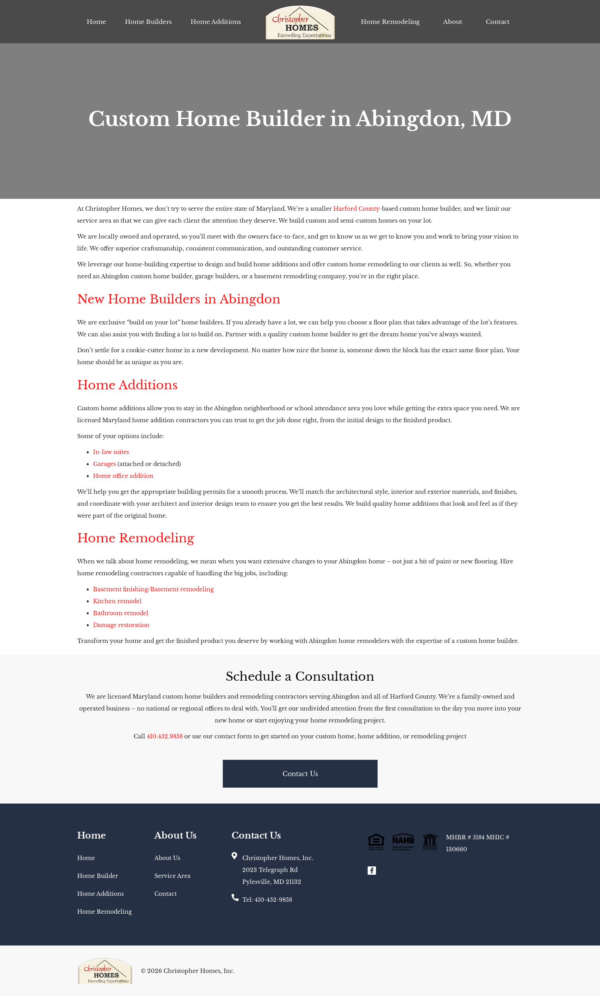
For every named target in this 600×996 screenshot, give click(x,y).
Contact (498, 21)
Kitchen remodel (117, 601)
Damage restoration (121, 625)
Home (96, 21)
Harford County (356, 208)
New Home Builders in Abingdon (179, 299)
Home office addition (123, 476)
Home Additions (216, 21)
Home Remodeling (390, 21)
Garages (104, 464)
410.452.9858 (165, 736)
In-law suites (111, 452)
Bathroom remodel (120, 613)
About (452, 21)
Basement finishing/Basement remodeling (153, 589)
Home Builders (148, 21)
